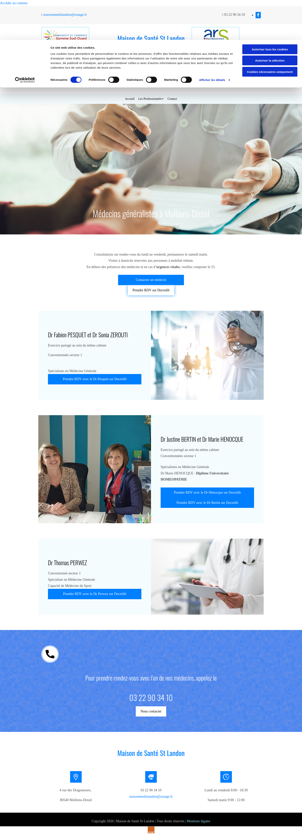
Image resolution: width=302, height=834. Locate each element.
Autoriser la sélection (270, 20)
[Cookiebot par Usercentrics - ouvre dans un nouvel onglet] (25, 40)
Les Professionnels (149, 98)
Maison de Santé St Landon (151, 753)
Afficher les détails (212, 40)
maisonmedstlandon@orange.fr (151, 796)
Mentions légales (198, 821)
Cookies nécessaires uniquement (270, 32)
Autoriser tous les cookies (270, 9)
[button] (151, 73)
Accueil (130, 98)
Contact (172, 98)
